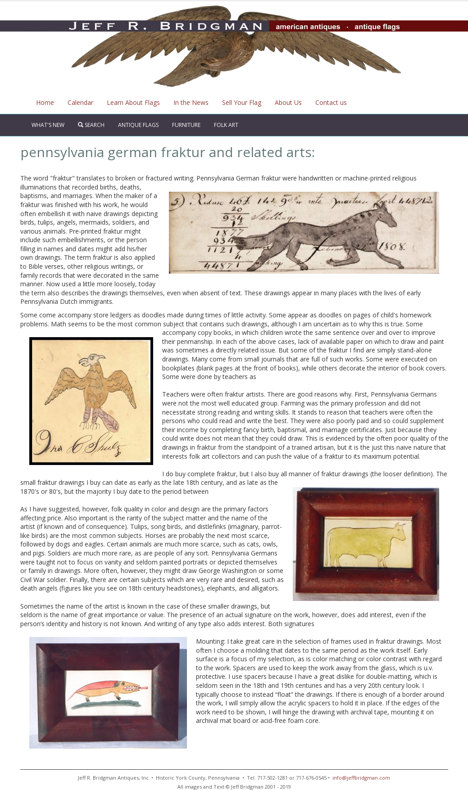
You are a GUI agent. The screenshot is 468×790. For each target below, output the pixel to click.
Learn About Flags (133, 102)
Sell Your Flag (241, 102)
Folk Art (226, 125)
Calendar (80, 102)
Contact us (331, 102)
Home (45, 102)
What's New (48, 125)
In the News (191, 102)
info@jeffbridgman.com (360, 777)
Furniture (186, 125)
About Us (288, 102)
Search (91, 125)
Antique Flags (138, 125)
